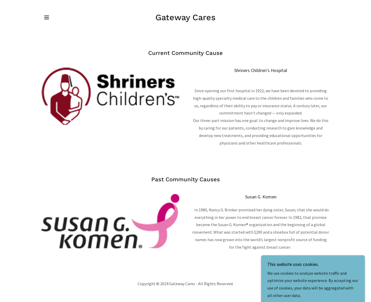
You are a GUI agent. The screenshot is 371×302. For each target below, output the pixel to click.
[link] (185, 18)
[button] (46, 17)
